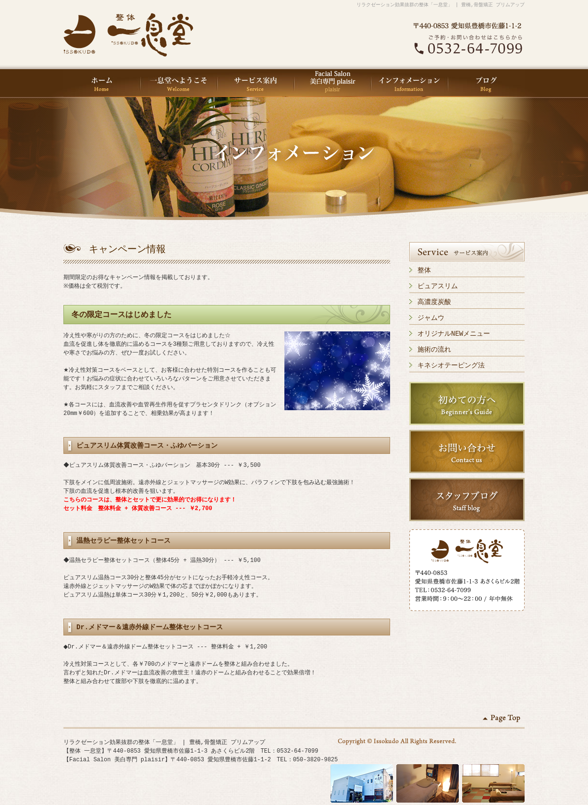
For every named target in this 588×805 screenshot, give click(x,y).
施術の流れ (434, 349)
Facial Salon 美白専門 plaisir (332, 83)
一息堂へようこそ (178, 83)
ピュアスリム (437, 286)
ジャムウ (430, 317)
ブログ (486, 83)
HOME (101, 83)
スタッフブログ (467, 499)
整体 (424, 270)
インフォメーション (409, 83)
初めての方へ (467, 403)
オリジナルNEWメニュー (453, 333)
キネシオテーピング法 (451, 365)
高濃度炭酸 (434, 301)
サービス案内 (255, 83)
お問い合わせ (467, 451)
